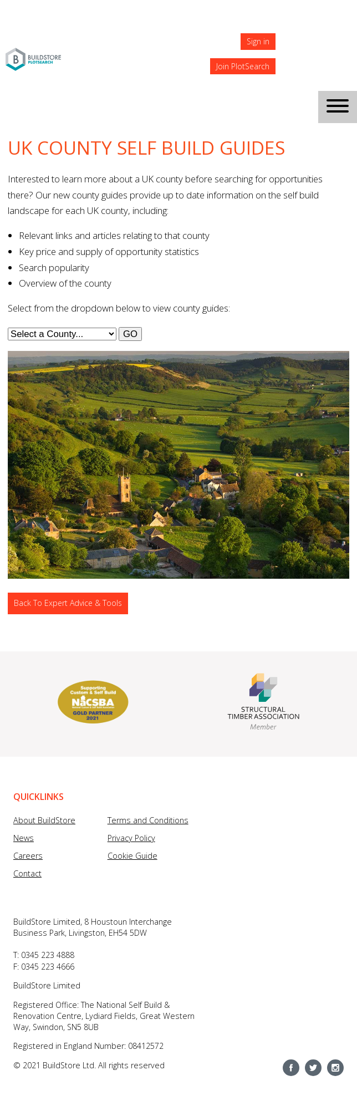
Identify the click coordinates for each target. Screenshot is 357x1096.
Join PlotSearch (242, 66)
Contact (27, 873)
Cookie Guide (132, 855)
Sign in (258, 41)
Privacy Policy (131, 838)
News (23, 838)
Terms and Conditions (148, 820)
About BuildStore (44, 820)
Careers (28, 855)
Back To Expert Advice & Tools (68, 603)
